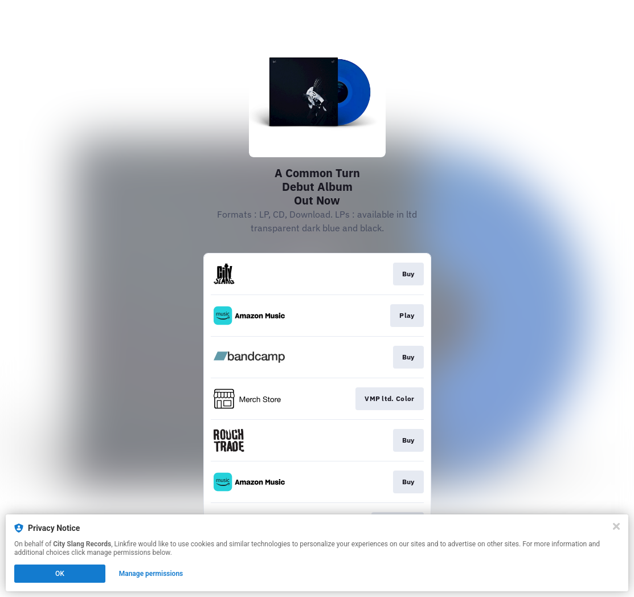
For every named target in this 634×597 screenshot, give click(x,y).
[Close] (616, 526)
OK (59, 574)
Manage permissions (151, 574)
